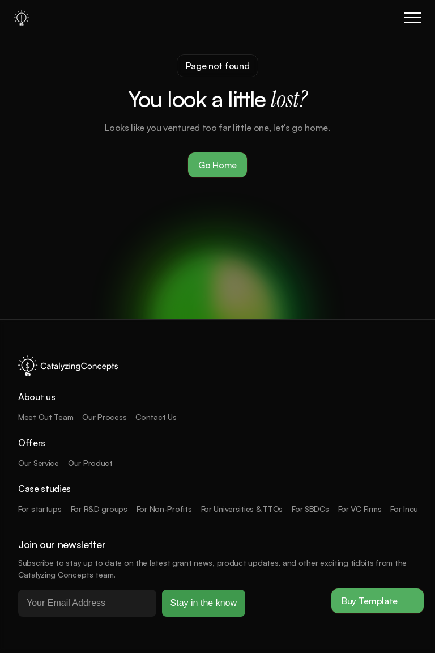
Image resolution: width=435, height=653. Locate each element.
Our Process (104, 417)
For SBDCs (310, 509)
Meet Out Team (45, 417)
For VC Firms (360, 509)
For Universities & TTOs (242, 509)
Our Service (38, 463)
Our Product (90, 463)
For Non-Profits (164, 509)
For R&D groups (99, 509)
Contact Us (155, 417)
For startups (40, 509)
